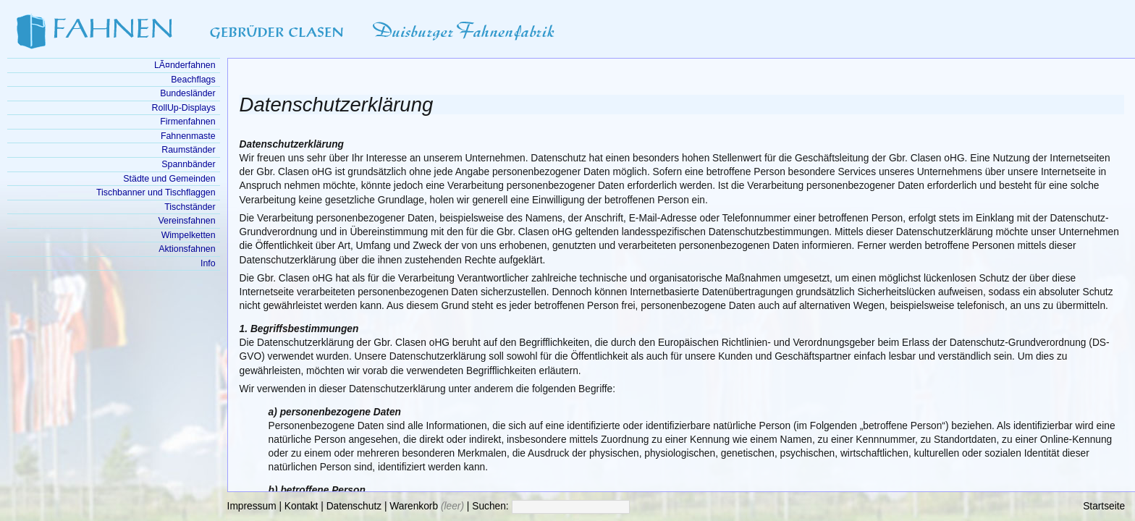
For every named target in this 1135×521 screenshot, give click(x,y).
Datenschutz (353, 506)
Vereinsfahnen (186, 221)
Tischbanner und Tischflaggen (156, 192)
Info (208, 263)
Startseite (1104, 506)
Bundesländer (187, 93)
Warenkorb (413, 506)
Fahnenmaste (188, 136)
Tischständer (189, 207)
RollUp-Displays (184, 108)
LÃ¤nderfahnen (185, 65)
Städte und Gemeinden (169, 179)
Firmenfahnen (187, 122)
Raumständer (188, 150)
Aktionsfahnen (187, 249)
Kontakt (301, 506)
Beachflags (193, 80)
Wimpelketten (188, 235)
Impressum (252, 506)
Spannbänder (188, 164)
